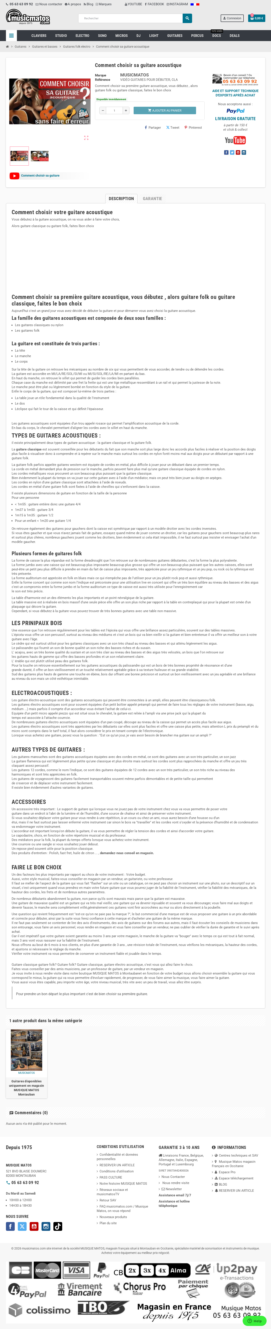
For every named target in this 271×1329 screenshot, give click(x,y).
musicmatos (26, 1072)
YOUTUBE (133, 4)
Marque (100, 75)
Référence (102, 80)
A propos (73, 4)
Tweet (172, 128)
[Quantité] (114, 110)
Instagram (46, 1226)
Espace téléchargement (234, 1178)
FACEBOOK (154, 4)
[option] (26, 1063)
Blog (88, 4)
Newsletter (172, 1189)
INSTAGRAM (177, 4)
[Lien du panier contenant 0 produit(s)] (256, 18)
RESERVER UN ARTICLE (117, 1165)
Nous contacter (49, 4)
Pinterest (193, 128)
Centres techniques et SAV (236, 1155)
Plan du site (108, 1223)
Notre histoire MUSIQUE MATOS (123, 1184)
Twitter (22, 1226)
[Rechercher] (135, 18)
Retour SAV (108, 1200)
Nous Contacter (173, 1177)
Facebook (10, 1226)
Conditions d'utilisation (117, 1171)
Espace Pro (225, 1172)
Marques (104, 4)
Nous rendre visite (175, 1183)
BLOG (221, 1184)
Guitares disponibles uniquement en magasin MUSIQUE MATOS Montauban (26, 1087)
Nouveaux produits (113, 1217)
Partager (153, 128)
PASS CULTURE (111, 1177)
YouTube (34, 1226)
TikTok (57, 1226)
